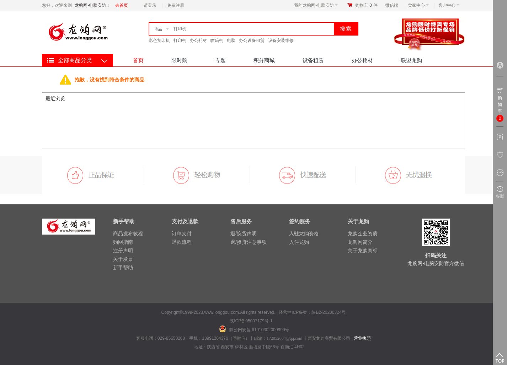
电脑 (231, 40)
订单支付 (182, 233)
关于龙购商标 (363, 250)
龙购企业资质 (363, 233)
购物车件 (366, 5)
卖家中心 (418, 5)
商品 (158, 28)
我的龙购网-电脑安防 (316, 5)
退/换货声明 (243, 233)
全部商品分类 (75, 60)
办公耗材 (198, 40)
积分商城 (264, 60)
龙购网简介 (360, 242)
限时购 (179, 60)
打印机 (180, 40)
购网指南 (123, 242)
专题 (220, 60)
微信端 (391, 5)
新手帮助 (123, 267)
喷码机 (216, 40)
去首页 (121, 5)
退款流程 (182, 242)
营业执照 (362, 338)
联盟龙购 (411, 60)
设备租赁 (313, 60)
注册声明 (123, 250)
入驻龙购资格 (304, 233)
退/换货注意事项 (248, 242)
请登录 (150, 5)
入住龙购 (299, 242)
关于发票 (123, 259)
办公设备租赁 (252, 40)
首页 (138, 60)
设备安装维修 (281, 40)
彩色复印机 (159, 40)
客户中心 (448, 5)
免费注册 (175, 5)
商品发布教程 (128, 233)
